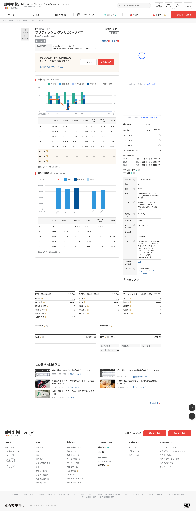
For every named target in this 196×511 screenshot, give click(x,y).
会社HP (115, 41)
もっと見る (154, 403)
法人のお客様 (179, 433)
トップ (12, 15)
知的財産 (98, 494)
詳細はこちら (106, 62)
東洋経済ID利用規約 (176, 494)
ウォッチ (178, 6)
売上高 (42, 179)
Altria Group (142, 273)
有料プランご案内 (183, 15)
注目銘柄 (71, 397)
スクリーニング (86, 14)
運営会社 (15, 494)
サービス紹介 (27, 494)
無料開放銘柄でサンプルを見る (52, 67)
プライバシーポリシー (82, 494)
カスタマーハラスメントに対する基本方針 (147, 494)
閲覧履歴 (159, 5)
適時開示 (106, 41)
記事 (37, 15)
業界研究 (110, 14)
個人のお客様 (154, 433)
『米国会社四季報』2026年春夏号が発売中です (41, 4)
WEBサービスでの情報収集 (59, 494)
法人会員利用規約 (107, 497)
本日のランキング (74, 387)
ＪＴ (140, 262)
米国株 (135, 15)
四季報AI (159, 15)
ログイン (188, 5)
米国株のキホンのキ (75, 374)
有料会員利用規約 (89, 497)
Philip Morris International (148, 271)
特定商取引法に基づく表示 (116, 494)
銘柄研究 (61, 15)
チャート (169, 5)
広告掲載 (40, 494)
